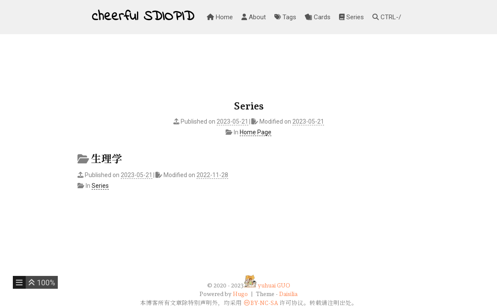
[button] (42, 282)
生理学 (106, 159)
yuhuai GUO (274, 285)
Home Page (255, 132)
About (253, 17)
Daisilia (288, 293)
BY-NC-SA (260, 302)
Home (220, 17)
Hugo (240, 293)
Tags (285, 17)
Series (351, 17)
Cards (317, 17)
